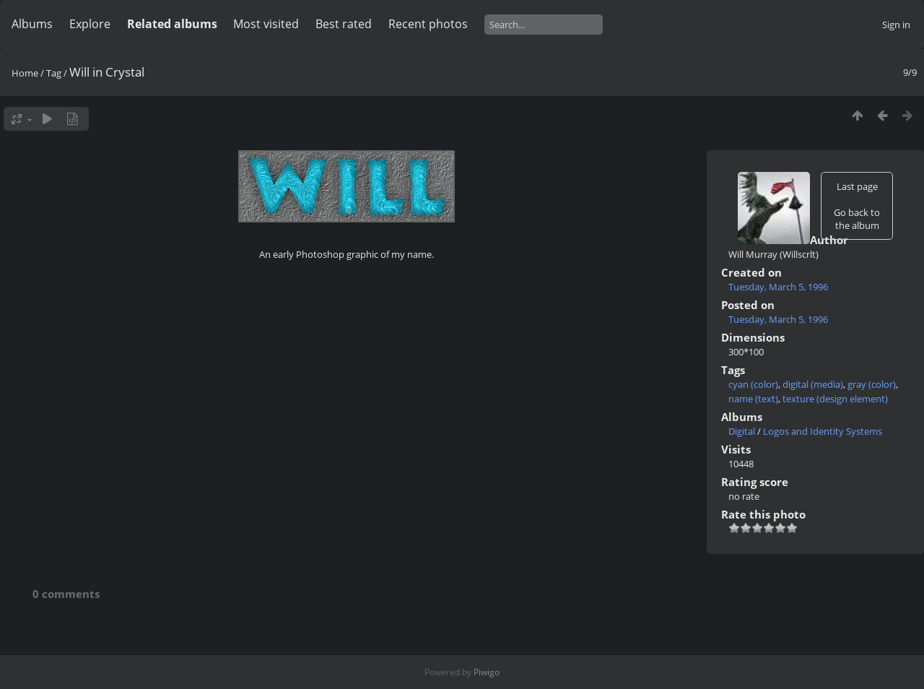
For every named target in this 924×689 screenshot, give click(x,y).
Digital (741, 431)
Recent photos (428, 24)
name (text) (753, 398)
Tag (53, 72)
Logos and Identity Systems (822, 431)
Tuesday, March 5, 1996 (778, 286)
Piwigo (487, 672)
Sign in (896, 24)
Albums (32, 24)
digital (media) (813, 384)
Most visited (266, 24)
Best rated (343, 24)
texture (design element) (835, 398)
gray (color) (871, 384)
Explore (89, 24)
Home (25, 72)
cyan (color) (753, 384)
